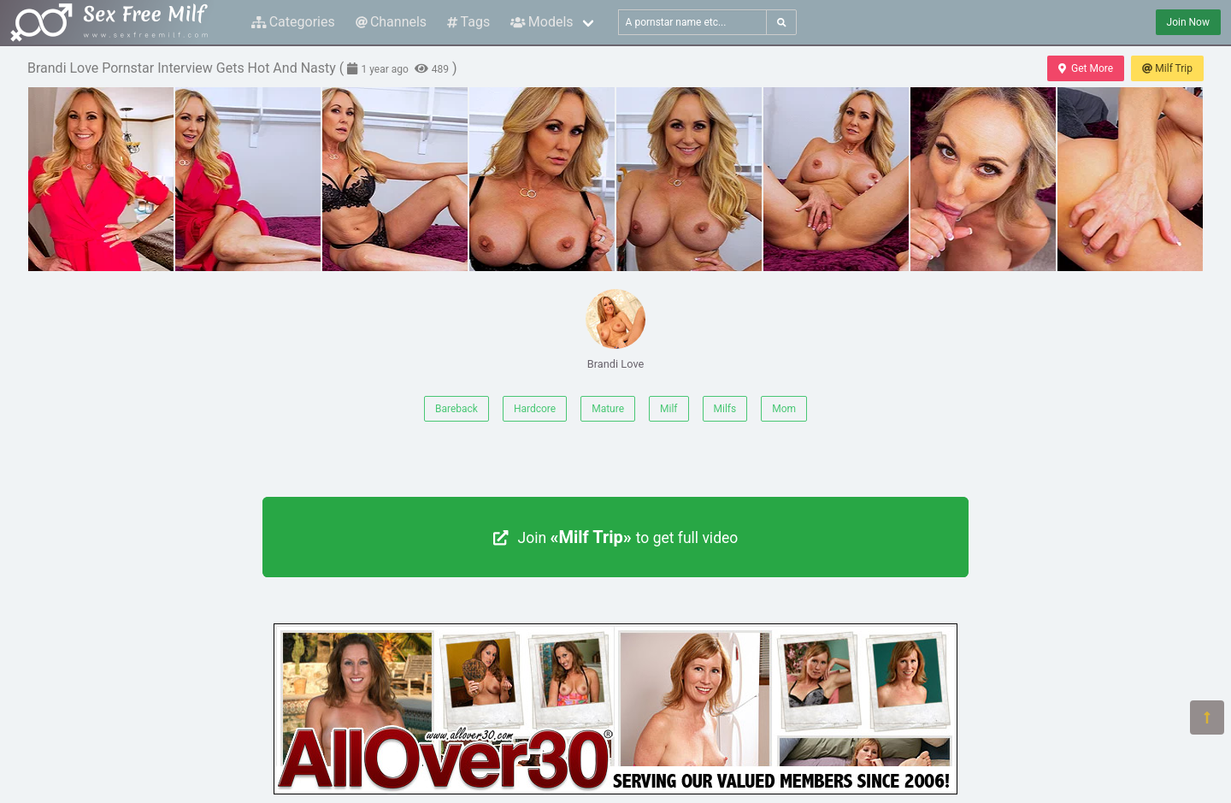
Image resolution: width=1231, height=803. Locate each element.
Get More (1085, 68)
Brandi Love (615, 329)
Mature (608, 409)
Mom (784, 409)
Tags (468, 22)
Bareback (456, 409)
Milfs (725, 409)
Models (541, 22)
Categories (293, 22)
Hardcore (535, 409)
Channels (391, 22)
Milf (668, 409)
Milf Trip (1167, 68)
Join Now (1188, 22)
